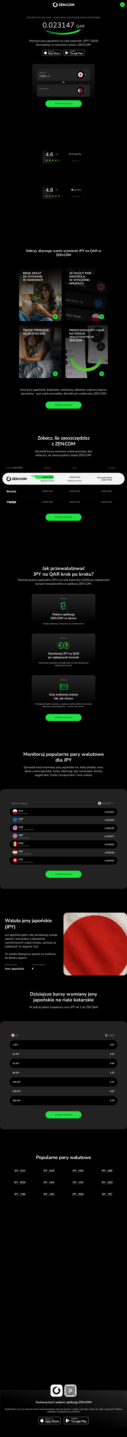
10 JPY (16, 1054)
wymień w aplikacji (63, 874)
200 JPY (17, 1091)
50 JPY (16, 1072)
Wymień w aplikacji (63, 405)
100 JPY (17, 1082)
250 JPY (17, 1100)
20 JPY (16, 1063)
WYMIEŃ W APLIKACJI (63, 517)
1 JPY (15, 1044)
